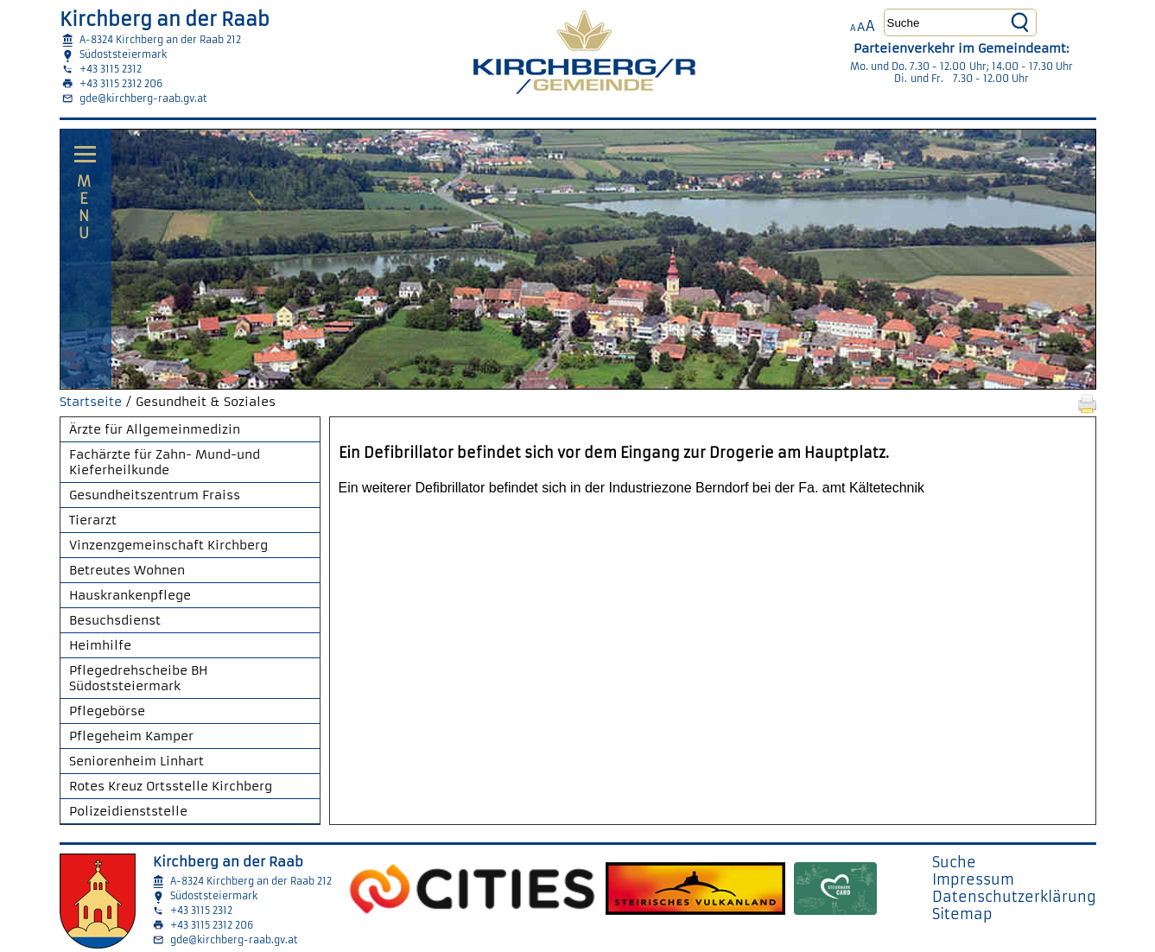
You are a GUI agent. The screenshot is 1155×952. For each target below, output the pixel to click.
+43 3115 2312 (110, 69)
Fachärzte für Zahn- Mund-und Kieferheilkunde (164, 462)
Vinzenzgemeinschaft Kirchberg (168, 545)
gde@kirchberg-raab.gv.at (143, 98)
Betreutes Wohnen (127, 570)
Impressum (973, 879)
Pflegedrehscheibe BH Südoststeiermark (138, 678)
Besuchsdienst (115, 620)
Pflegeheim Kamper (131, 736)
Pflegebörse (107, 711)
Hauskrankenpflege (130, 595)
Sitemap (962, 914)
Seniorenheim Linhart (136, 761)
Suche (954, 862)
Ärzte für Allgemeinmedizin (154, 429)
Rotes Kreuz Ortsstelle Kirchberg (170, 786)
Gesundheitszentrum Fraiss (154, 495)
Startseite (91, 401)
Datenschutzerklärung (1014, 896)
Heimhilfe (100, 645)
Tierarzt (93, 520)
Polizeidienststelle (128, 811)
